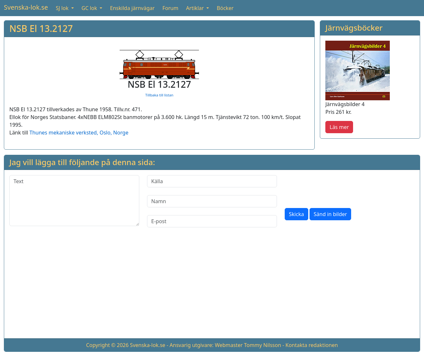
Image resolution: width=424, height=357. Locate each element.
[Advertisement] (212, 288)
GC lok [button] (90, 8)
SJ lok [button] (63, 8)
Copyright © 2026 (107, 345)
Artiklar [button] (195, 8)
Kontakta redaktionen (311, 345)
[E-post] (212, 221)
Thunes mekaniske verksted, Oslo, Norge (78, 132)
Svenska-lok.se (26, 7)
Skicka (296, 214)
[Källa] (212, 181)
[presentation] (334, 187)
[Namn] (212, 201)
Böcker (225, 8)
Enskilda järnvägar (132, 8)
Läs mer (339, 127)
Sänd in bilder (330, 214)
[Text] (74, 200)
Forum (170, 8)
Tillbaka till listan (159, 95)
